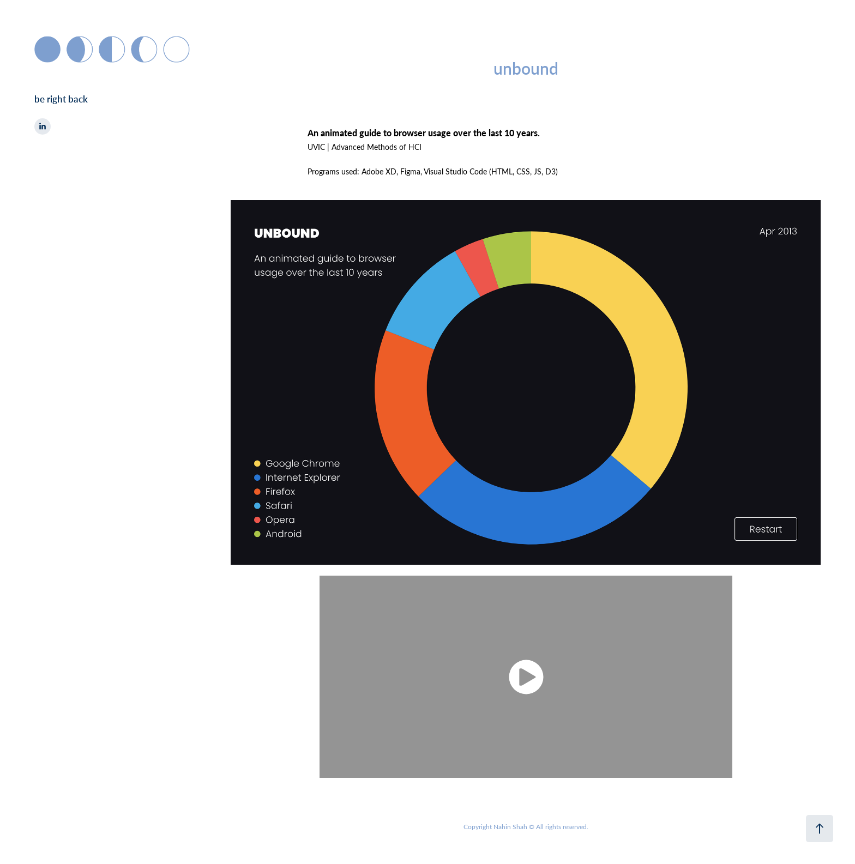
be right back (61, 98)
